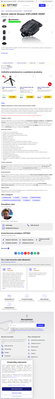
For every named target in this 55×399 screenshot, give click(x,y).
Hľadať (42, 5)
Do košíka (38, 58)
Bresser (8, 68)
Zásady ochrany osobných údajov (16, 385)
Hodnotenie (4, 16)
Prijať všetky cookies (16, 389)
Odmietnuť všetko (17, 393)
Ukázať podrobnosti (17, 396)
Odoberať (40, 325)
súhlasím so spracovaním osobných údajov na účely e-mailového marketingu (27, 329)
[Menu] (52, 5)
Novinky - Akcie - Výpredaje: (27, 321)
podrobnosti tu (17, 376)
